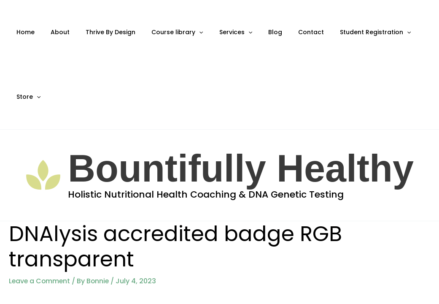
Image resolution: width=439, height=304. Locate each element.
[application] (185, 32)
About (54, 32)
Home (24, 32)
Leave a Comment (40, 216)
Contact (283, 32)
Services (216, 32)
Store (403, 32)
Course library (163, 32)
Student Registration (343, 32)
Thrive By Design (100, 32)
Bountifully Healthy (241, 104)
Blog (252, 32)
